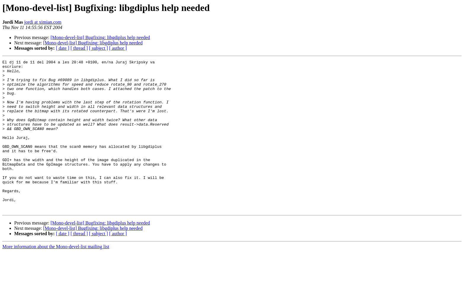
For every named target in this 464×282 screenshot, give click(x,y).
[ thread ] (79, 48)
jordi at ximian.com (43, 22)
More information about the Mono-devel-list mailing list (55, 276)
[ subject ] (98, 48)
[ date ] (62, 48)
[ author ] (118, 48)
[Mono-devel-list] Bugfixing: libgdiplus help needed (100, 37)
